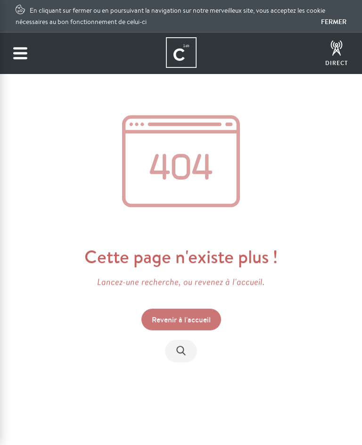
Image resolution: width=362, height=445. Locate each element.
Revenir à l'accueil (181, 320)
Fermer (333, 21)
